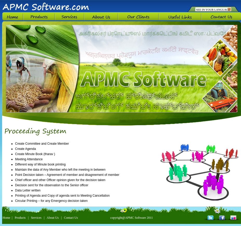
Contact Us (71, 218)
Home (6, 218)
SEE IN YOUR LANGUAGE (213, 9)
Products (20, 218)
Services (36, 218)
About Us (53, 218)
